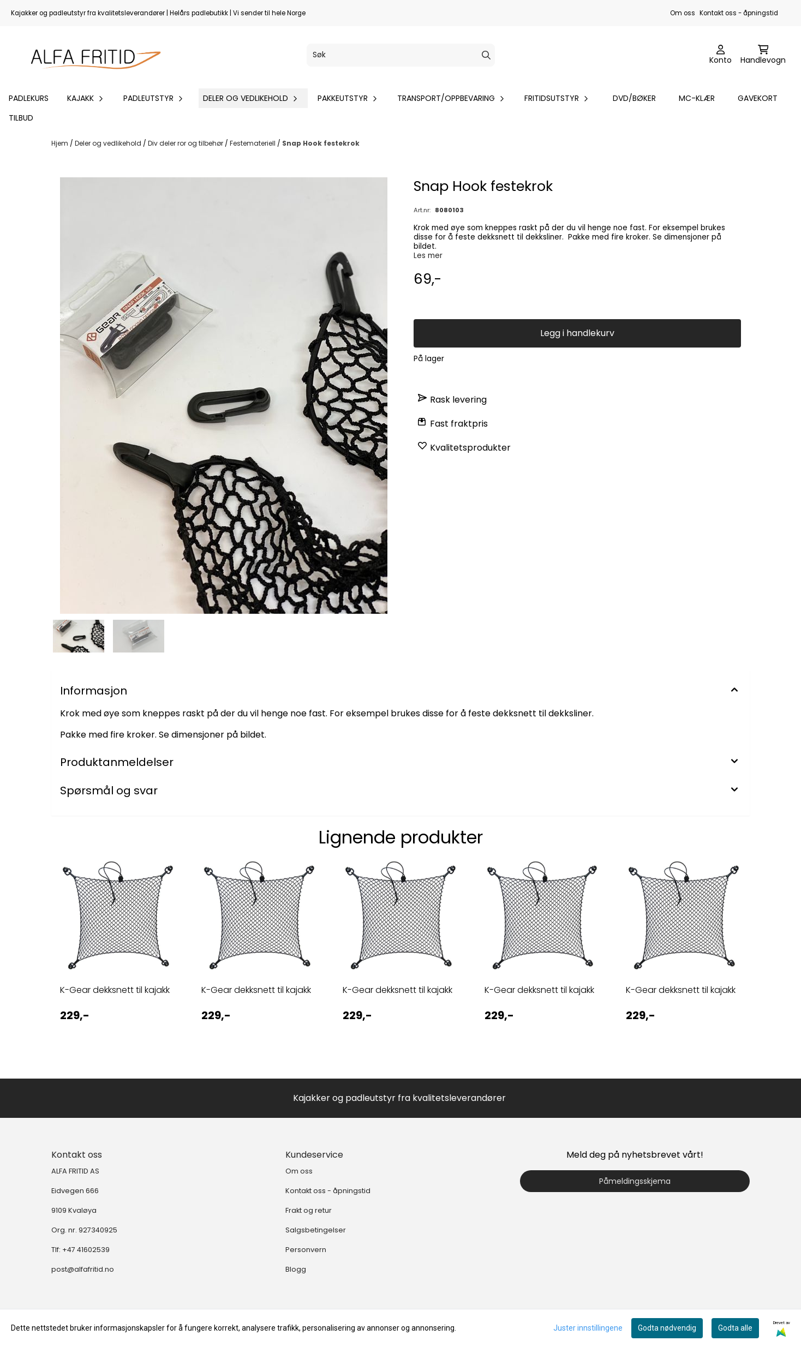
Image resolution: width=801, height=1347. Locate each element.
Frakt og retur (308, 1210)
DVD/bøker (634, 98)
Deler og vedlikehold (109, 143)
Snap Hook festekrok (321, 143)
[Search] (486, 55)
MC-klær (697, 98)
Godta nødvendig (667, 1328)
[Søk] (401, 55)
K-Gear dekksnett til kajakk (115, 990)
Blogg (295, 1269)
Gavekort (758, 98)
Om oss (682, 13)
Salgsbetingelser (315, 1230)
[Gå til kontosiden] (720, 55)
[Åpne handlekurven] (763, 55)
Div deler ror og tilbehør (186, 143)
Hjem (60, 143)
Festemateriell (253, 143)
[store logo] (90, 55)
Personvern (305, 1249)
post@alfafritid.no (82, 1269)
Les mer (428, 255)
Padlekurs (29, 98)
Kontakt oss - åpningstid (739, 13)
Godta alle (735, 1328)
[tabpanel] (117, 960)
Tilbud (21, 117)
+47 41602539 (86, 1249)
